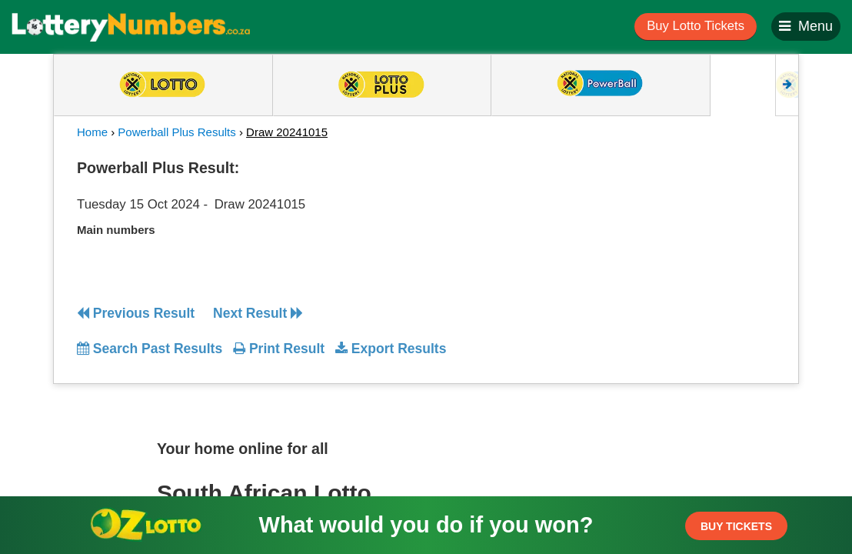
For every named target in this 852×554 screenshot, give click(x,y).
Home (92, 131)
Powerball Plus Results (176, 131)
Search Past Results (149, 348)
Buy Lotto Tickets (695, 25)
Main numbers (116, 229)
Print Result (278, 348)
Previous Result (136, 313)
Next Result (258, 313)
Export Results (390, 348)
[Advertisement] (686, 249)
